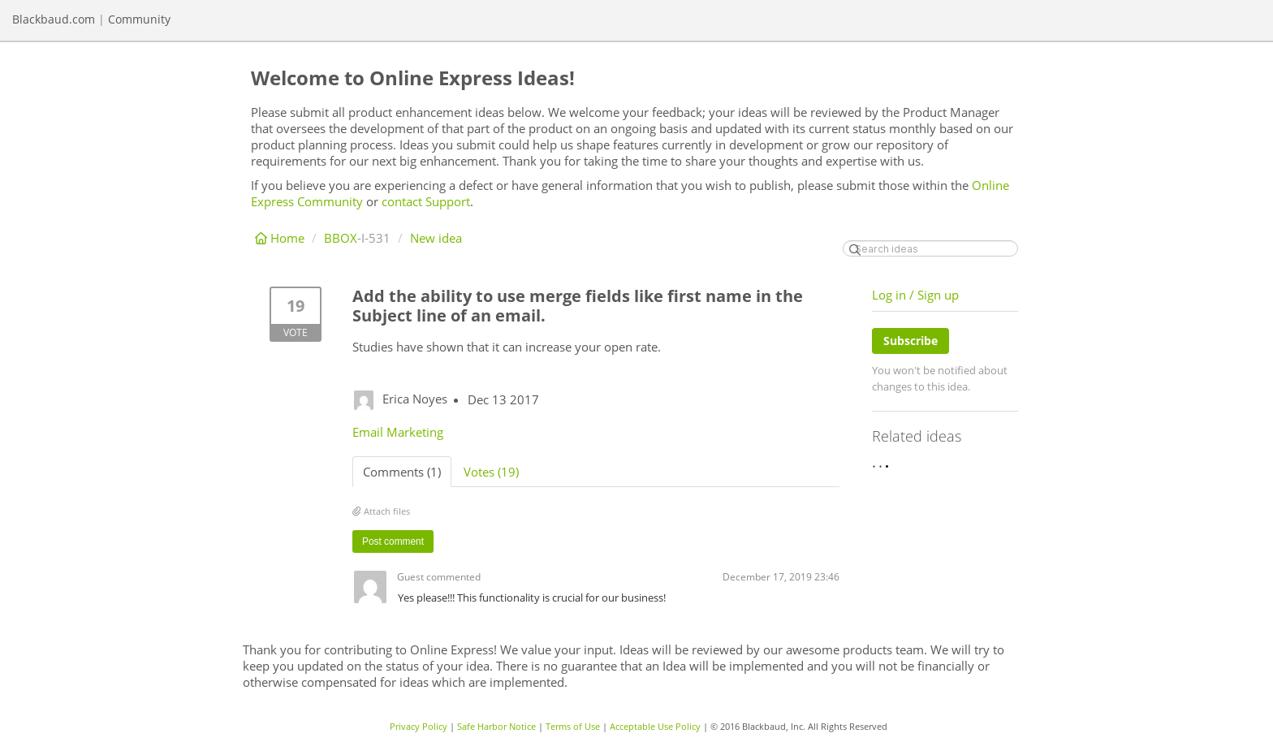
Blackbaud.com (53, 19)
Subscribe (910, 340)
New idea (436, 238)
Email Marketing (397, 432)
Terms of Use (573, 726)
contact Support (426, 201)
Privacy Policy (418, 726)
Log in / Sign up (915, 295)
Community (139, 19)
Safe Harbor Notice (496, 726)
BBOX (340, 238)
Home (281, 238)
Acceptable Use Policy (655, 726)
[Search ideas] (930, 248)
